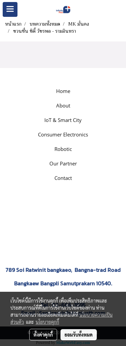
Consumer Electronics (63, 134)
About (63, 105)
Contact (63, 178)
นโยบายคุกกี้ (47, 322)
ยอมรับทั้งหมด (79, 335)
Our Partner (63, 163)
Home (63, 91)
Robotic (63, 149)
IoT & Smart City (63, 120)
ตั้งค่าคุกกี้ (43, 335)
